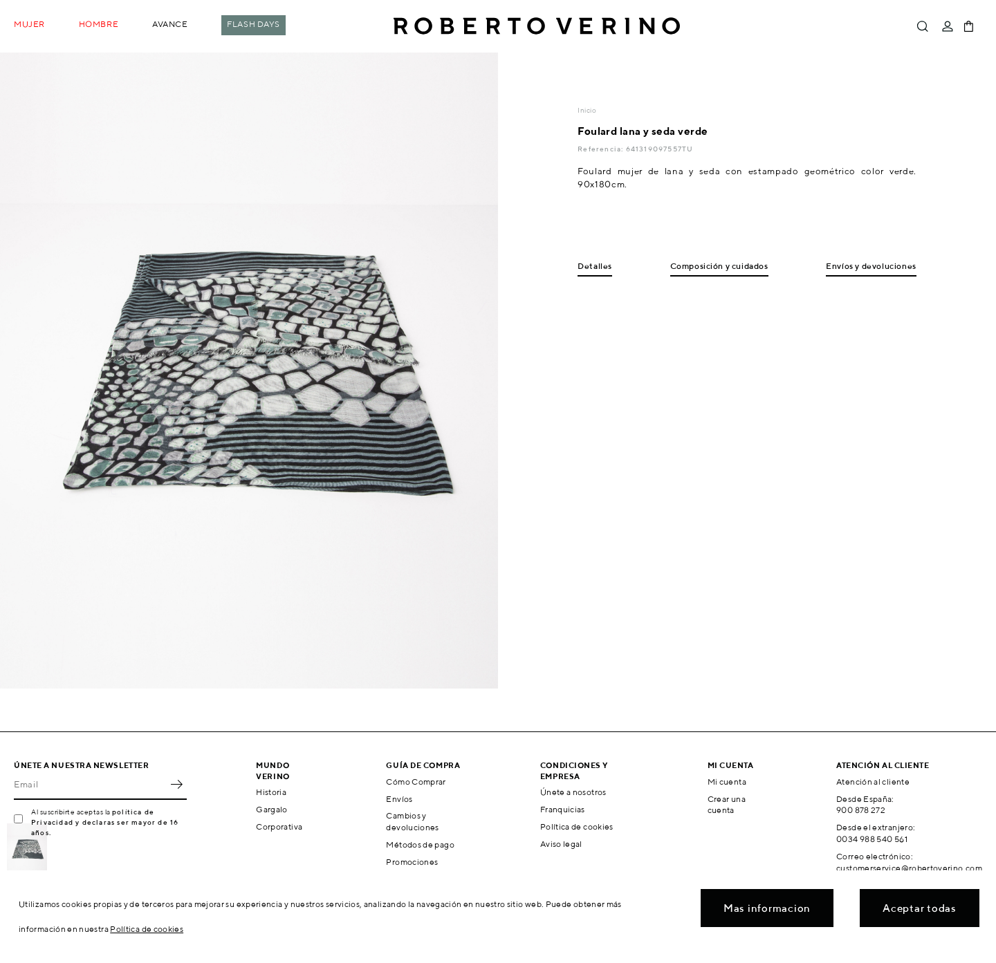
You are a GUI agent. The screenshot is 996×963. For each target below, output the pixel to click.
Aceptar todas (920, 908)
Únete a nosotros (573, 792)
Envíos (399, 799)
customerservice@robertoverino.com (909, 868)
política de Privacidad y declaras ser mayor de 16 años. (104, 821)
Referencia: (601, 148)
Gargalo (272, 809)
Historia (271, 792)
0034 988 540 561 (871, 839)
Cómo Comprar (415, 781)
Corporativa (279, 826)
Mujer (29, 24)
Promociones (412, 862)
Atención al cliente (873, 781)
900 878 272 (860, 810)
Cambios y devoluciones (412, 821)
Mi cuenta (727, 781)
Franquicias (562, 809)
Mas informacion (767, 908)
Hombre (98, 24)
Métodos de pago (420, 844)
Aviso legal (561, 844)
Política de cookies (577, 826)
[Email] (90, 784)
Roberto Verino (536, 26)
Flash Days (253, 24)
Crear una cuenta (727, 805)
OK (176, 784)
